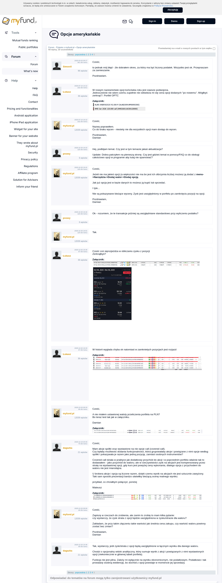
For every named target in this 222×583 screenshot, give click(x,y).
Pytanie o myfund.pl (65, 47)
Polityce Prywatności (163, 6)
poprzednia (80, 54)
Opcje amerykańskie (85, 47)
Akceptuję (173, 9)
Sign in (152, 21)
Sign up (201, 21)
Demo (174, 21)
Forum (51, 47)
